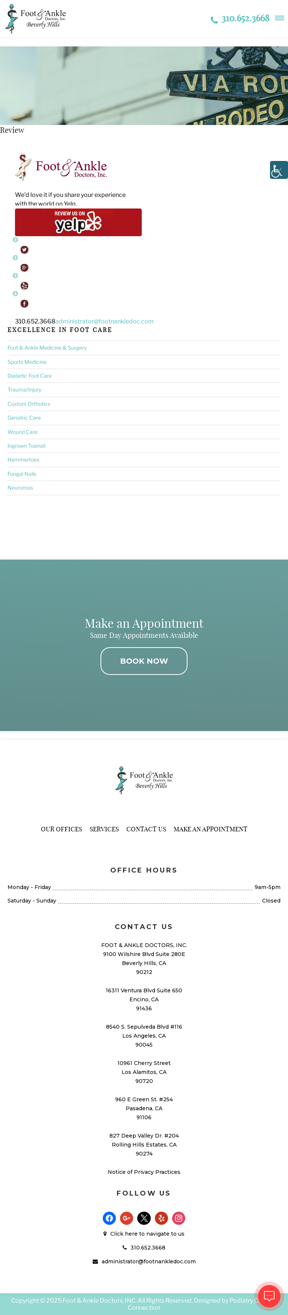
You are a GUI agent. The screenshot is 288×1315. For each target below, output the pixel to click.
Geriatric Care (24, 417)
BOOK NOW (144, 661)
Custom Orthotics (29, 404)
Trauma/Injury (24, 389)
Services (104, 829)
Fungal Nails (22, 474)
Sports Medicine (27, 362)
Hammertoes (23, 459)
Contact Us (146, 829)
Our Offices (61, 829)
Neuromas (20, 487)
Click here (124, 1233)
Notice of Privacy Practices (144, 1172)
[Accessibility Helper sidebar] (279, 170)
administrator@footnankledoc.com (105, 321)
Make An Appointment (211, 829)
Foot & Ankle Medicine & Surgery (47, 347)
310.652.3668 (240, 18)
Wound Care (23, 432)
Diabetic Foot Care (30, 375)
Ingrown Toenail (26, 445)
